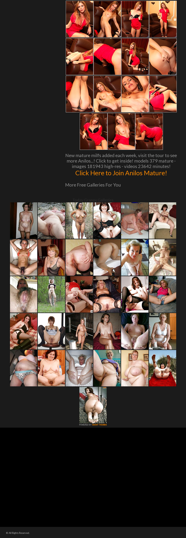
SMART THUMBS (99, 425)
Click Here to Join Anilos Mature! (121, 173)
